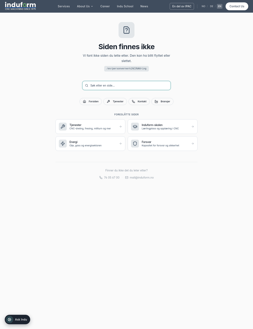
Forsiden (91, 101)
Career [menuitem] (105, 6)
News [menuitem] (144, 6)
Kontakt (139, 101)
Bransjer (162, 101)
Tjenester (115, 101)
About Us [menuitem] (85, 6)
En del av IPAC (181, 6)
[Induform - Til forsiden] (20, 6)
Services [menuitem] (64, 6)
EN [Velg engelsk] (219, 6)
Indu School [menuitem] (125, 6)
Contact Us (237, 6)
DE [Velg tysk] (211, 6)
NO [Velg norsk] (203, 6)
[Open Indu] (17, 319)
